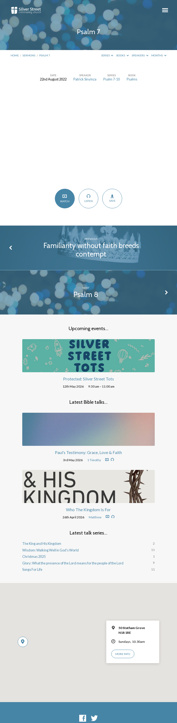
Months (158, 55)
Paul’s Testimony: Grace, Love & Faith (88, 452)
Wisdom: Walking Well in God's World (50, 550)
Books (122, 55)
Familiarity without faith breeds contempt (91, 249)
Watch (65, 198)
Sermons (29, 55)
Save (112, 198)
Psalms (132, 79)
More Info (122, 653)
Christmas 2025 (34, 556)
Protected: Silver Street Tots (88, 378)
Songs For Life (32, 569)
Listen (88, 198)
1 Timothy (94, 460)
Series (107, 55)
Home (15, 55)
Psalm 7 (44, 55)
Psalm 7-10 (111, 79)
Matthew (95, 517)
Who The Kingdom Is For (88, 509)
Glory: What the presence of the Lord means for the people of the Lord (72, 563)
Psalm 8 (85, 294)
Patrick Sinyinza (84, 79)
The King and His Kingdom (41, 543)
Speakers (140, 55)
